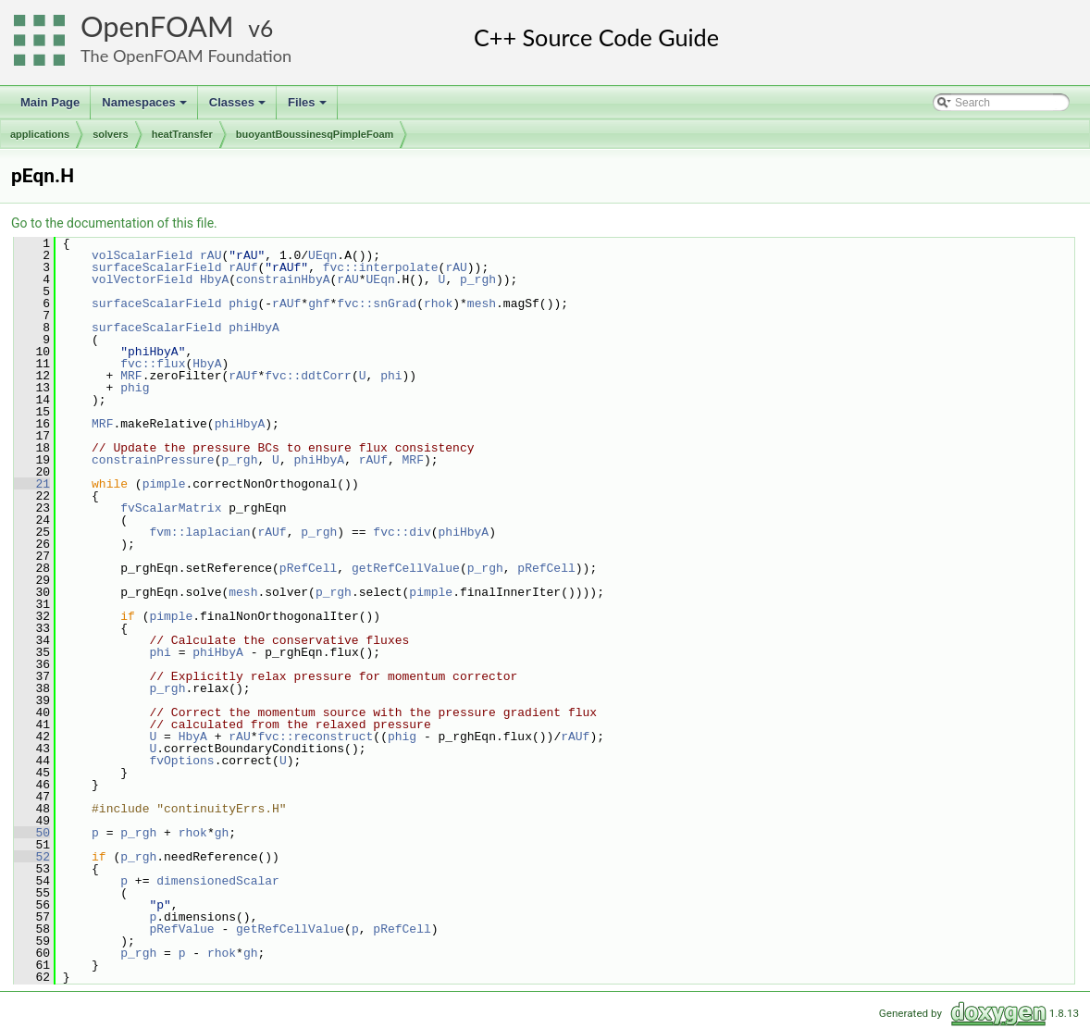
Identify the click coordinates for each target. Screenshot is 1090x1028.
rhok (438, 303)
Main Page (50, 102)
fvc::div (401, 532)
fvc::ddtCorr (308, 375)
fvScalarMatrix (170, 508)
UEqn (322, 255)
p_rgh (478, 279)
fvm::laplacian (199, 532)
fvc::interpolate (381, 267)
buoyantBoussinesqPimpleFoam (315, 134)
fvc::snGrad (376, 303)
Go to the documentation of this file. (114, 223)
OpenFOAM (157, 26)
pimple (164, 484)
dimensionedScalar (217, 881)
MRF (131, 375)
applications (39, 134)
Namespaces (146, 107)
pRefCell (308, 568)
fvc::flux (152, 363)
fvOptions (181, 760)
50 (32, 832)
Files (308, 107)
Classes (238, 107)
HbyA (214, 279)
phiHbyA (254, 327)
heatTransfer (182, 134)
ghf (318, 303)
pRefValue (181, 929)
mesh (481, 303)
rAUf (243, 267)
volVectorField (142, 279)
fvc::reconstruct (315, 736)
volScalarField (142, 255)
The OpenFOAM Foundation (186, 55)
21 (32, 484)
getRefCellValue (406, 568)
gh (222, 832)
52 (32, 856)
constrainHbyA (282, 279)
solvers (111, 134)
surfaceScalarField (156, 267)
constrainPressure (153, 460)
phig (243, 303)
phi (391, 375)
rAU (210, 255)
